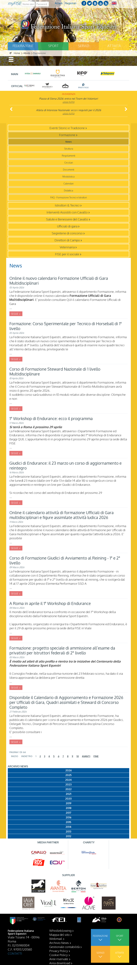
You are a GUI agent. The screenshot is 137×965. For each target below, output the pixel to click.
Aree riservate (58, 959)
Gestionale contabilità (64, 947)
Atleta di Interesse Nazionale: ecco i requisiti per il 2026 (68, 110)
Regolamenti (68, 155)
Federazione (23, 46)
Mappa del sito (59, 934)
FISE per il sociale (67, 254)
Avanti (86, 756)
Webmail (55, 939)
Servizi (83, 46)
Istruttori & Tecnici (67, 205)
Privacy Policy (58, 951)
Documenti (68, 169)
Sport (53, 46)
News (68, 141)
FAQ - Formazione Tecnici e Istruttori (68, 197)
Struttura (68, 148)
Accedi (58, 3)
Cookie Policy (58, 955)
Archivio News (59, 943)
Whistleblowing (60, 930)
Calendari (68, 183)
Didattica (68, 190)
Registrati (70, 3)
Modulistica (68, 176)
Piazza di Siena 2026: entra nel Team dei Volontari (68, 98)
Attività (114, 46)
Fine (96, 756)
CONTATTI (15, 953)
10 (77, 756)
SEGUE (15, 313)
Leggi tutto (69, 102)
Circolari (68, 162)
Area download (59, 963)
